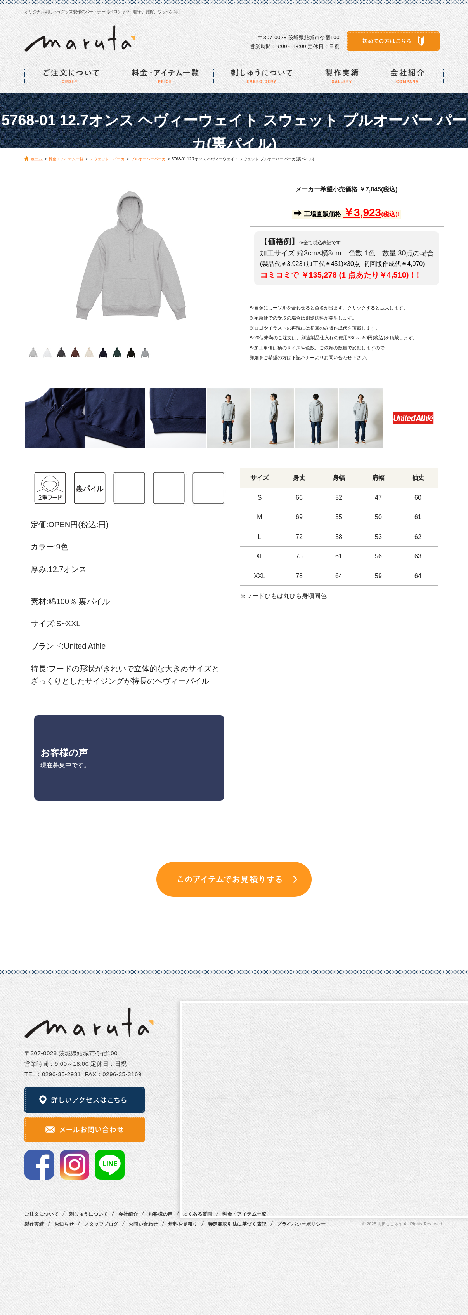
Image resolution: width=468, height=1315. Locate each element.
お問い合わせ (143, 1224)
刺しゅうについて (88, 1214)
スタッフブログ (101, 1224)
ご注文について (41, 1214)
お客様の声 (160, 1214)
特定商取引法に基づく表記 (237, 1224)
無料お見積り (183, 1224)
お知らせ (64, 1224)
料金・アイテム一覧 (244, 1214)
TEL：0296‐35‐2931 (52, 1074)
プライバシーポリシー (301, 1224)
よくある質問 (197, 1214)
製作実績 (34, 1224)
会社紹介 (128, 1214)
